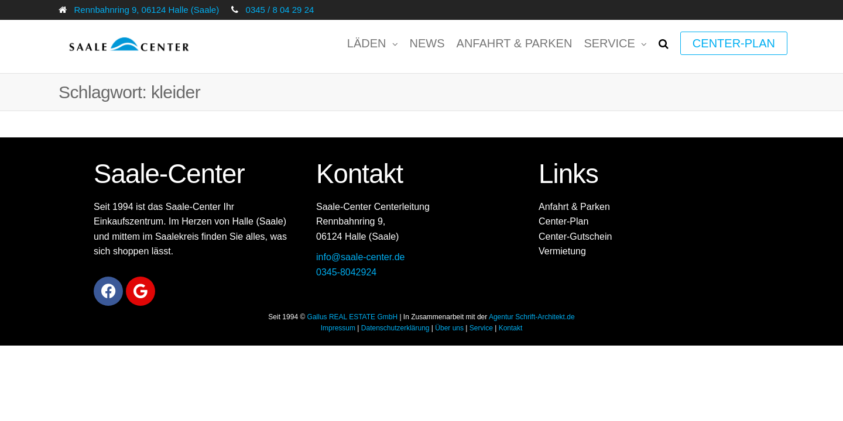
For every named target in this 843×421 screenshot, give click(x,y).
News (427, 43)
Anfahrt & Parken (515, 43)
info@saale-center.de (360, 257)
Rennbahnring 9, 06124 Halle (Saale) (147, 10)
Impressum (338, 328)
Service (609, 43)
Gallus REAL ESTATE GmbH (352, 317)
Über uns (449, 328)
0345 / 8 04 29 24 (280, 10)
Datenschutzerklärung (395, 328)
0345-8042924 (346, 272)
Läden (366, 43)
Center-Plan (734, 43)
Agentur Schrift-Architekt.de (532, 317)
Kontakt (511, 328)
